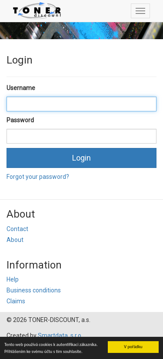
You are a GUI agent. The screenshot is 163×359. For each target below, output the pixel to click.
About (15, 239)
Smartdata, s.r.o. (60, 335)
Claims (16, 301)
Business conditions (34, 290)
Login (81, 157)
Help (13, 279)
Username (21, 87)
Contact (17, 228)
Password (20, 120)
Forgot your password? (38, 176)
